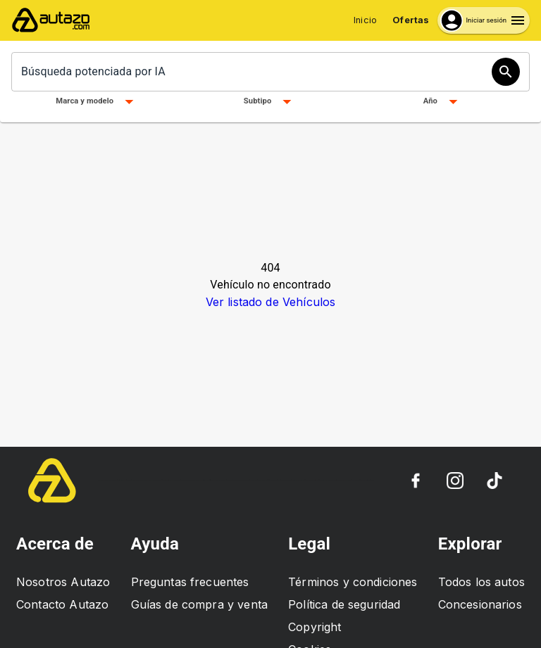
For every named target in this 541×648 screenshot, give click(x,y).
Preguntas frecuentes (190, 582)
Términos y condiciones (352, 582)
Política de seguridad (344, 604)
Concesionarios (480, 604)
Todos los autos (481, 582)
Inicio (365, 20)
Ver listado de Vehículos (271, 302)
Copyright (314, 627)
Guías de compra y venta (199, 604)
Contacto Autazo (62, 604)
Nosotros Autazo (63, 582)
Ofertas (410, 20)
